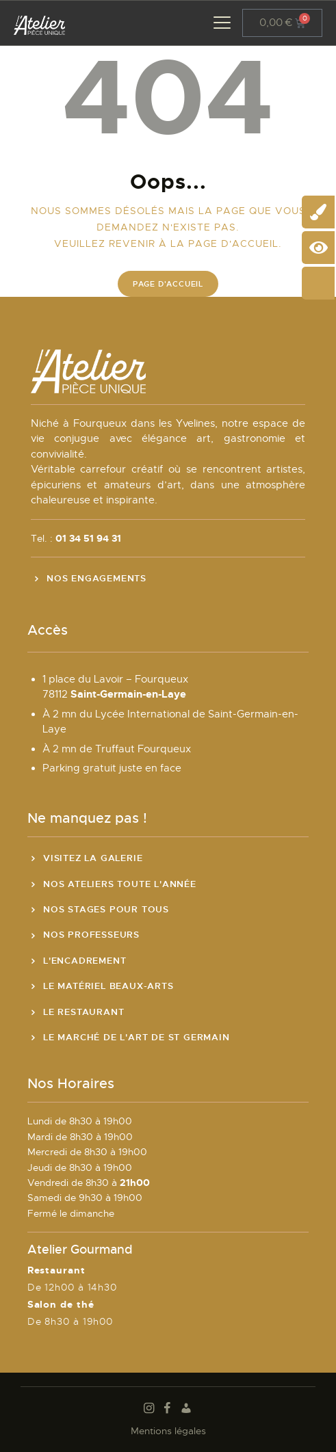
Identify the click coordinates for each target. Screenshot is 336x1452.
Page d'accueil (168, 284)
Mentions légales (168, 1431)
